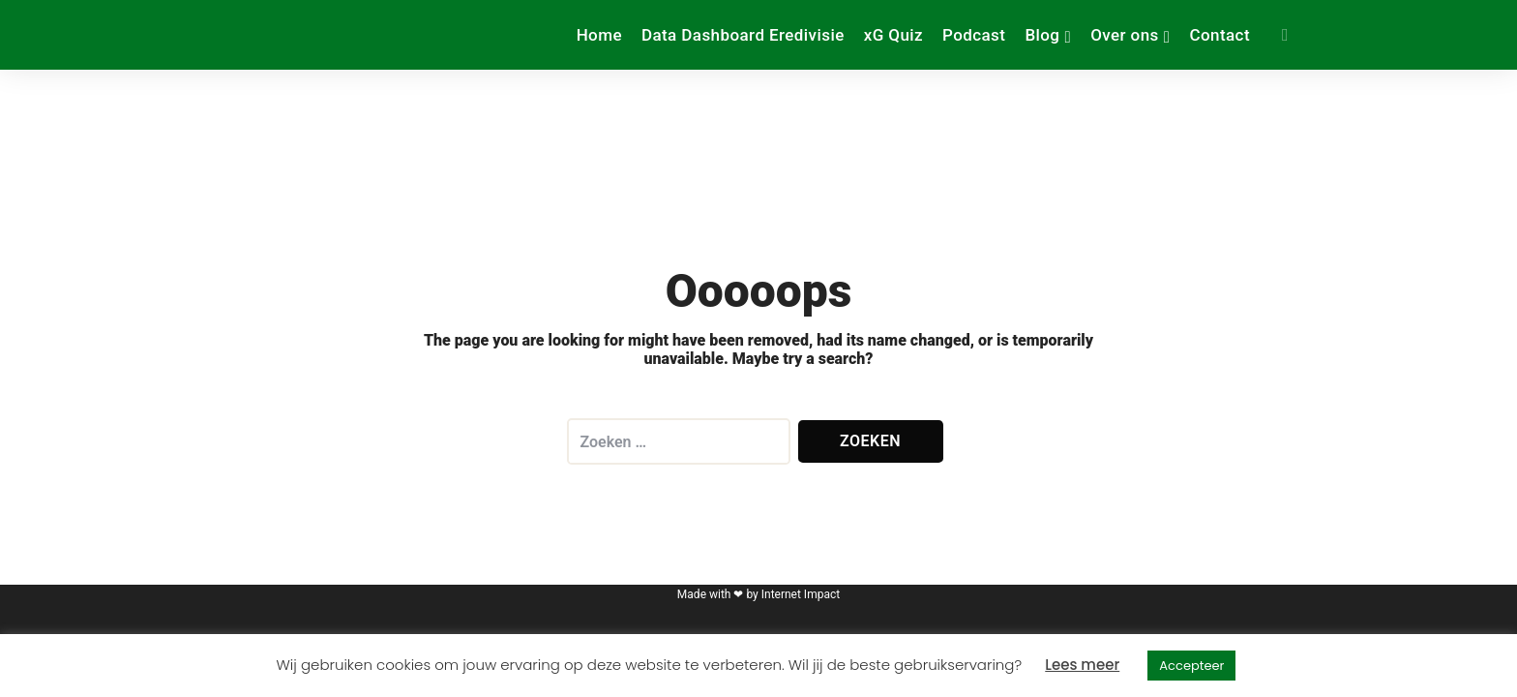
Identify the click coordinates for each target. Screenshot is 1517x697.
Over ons (1124, 35)
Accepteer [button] (1191, 665)
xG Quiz (893, 35)
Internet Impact (800, 594)
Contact (1219, 35)
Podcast (973, 35)
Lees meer (1082, 664)
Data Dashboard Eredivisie (743, 35)
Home (599, 35)
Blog (1042, 35)
